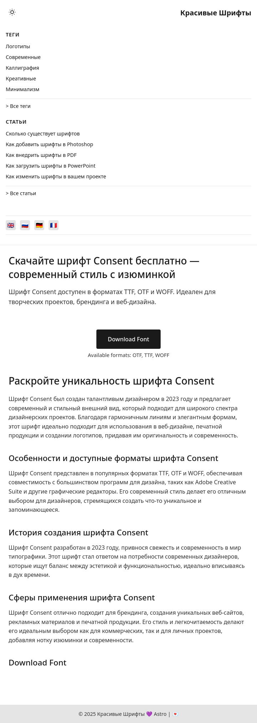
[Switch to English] (11, 225)
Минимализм (22, 89)
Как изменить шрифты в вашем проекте (56, 176)
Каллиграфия (22, 67)
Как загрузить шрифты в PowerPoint (50, 165)
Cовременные (23, 57)
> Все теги (18, 106)
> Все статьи (21, 193)
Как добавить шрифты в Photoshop (49, 144)
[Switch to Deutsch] (39, 225)
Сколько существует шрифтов (43, 133)
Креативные (21, 78)
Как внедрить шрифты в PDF (41, 155)
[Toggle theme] (12, 13)
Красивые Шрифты (215, 13)
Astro (160, 713)
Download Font (128, 339)
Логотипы (18, 46)
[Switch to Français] (54, 225)
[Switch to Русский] (25, 225)
